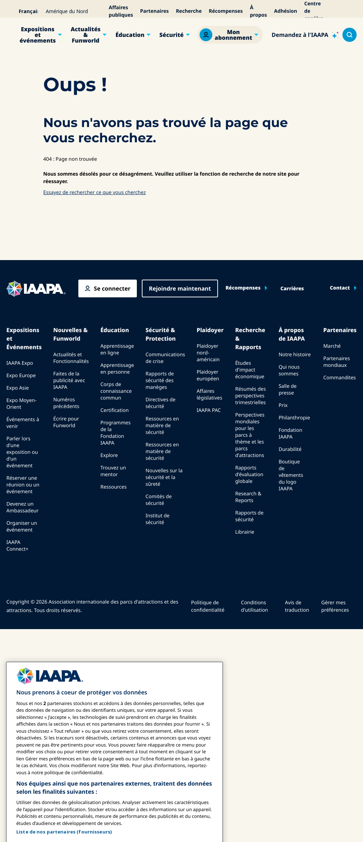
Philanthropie (294, 417)
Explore (109, 455)
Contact (340, 288)
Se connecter (112, 288)
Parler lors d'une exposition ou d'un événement (22, 452)
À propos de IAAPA (292, 334)
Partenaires (154, 11)
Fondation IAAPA (290, 433)
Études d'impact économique (249, 370)
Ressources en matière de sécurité (162, 426)
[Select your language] (23, 11)
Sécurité (172, 35)
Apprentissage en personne (117, 368)
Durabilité (290, 449)
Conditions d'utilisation (254, 606)
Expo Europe (21, 375)
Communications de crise (165, 358)
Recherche (189, 11)
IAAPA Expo (19, 363)
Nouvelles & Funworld (70, 334)
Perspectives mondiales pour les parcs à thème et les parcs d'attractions (249, 435)
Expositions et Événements (24, 338)
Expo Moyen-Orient (21, 404)
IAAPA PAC (209, 410)
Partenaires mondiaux (336, 362)
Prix (283, 405)
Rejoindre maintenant (180, 288)
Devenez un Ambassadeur (22, 507)
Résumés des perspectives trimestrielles (250, 396)
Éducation (130, 35)
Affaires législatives (209, 394)
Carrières (292, 289)
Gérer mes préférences (335, 606)
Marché (332, 346)
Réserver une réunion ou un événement (22, 485)
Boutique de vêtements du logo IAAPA (291, 475)
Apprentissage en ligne (117, 349)
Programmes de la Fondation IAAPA (115, 432)
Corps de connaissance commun (116, 391)
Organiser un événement (21, 526)
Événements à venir (22, 423)
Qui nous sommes (289, 370)
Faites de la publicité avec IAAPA (69, 380)
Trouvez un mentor (113, 471)
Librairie (244, 532)
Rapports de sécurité (249, 516)
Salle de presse (288, 389)
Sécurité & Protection (161, 334)
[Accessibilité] (332, 11)
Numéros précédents (66, 403)
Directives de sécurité (160, 403)
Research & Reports (248, 497)
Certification (114, 410)
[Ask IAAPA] (305, 35)
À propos (258, 11)
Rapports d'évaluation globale (249, 474)
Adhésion (285, 11)
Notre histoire (295, 354)
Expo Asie (17, 388)
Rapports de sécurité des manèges (160, 380)
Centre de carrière (314, 11)
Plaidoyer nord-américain (208, 353)
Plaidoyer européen (208, 375)
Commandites (339, 377)
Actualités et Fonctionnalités (71, 358)
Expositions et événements (37, 35)
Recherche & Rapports (250, 338)
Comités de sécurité (159, 500)
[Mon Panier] (352, 11)
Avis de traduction (297, 606)
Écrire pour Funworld (66, 422)
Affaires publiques (121, 11)
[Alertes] (342, 11)
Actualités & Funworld (85, 35)
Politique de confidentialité (207, 606)
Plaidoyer (210, 330)
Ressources (113, 487)
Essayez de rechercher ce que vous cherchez (94, 192)
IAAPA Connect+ (17, 545)
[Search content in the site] (349, 35)
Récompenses (226, 11)
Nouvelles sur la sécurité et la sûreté (164, 477)
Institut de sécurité (158, 519)
